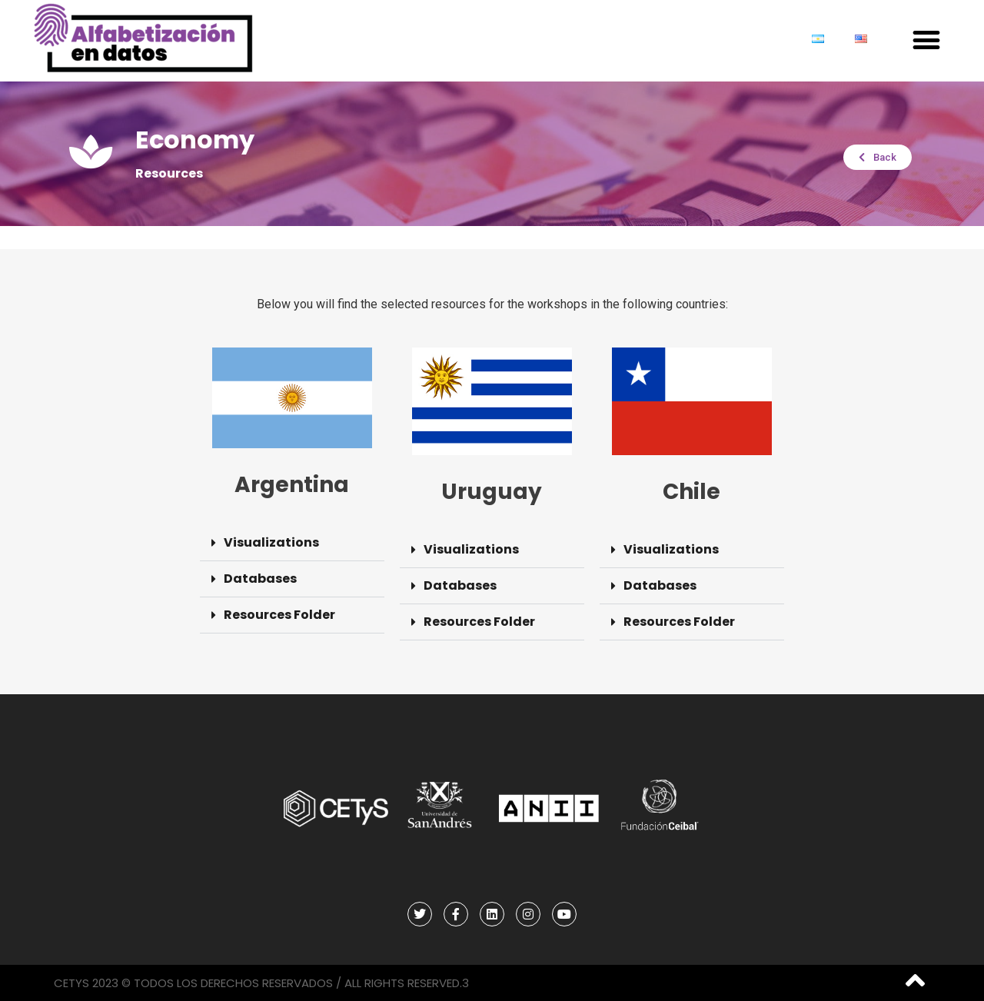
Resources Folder (279, 615)
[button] (926, 40)
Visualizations (271, 542)
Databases (260, 578)
